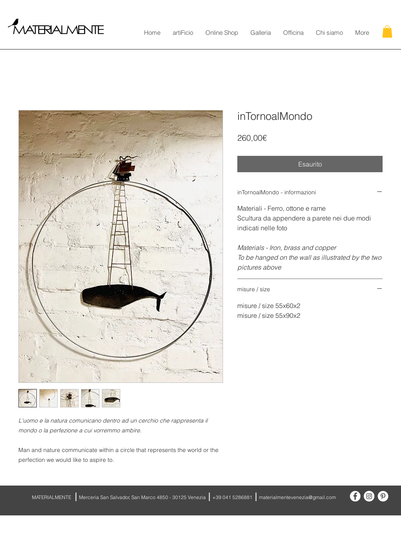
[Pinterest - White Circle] (383, 496)
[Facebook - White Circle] (355, 496)
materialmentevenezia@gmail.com (297, 497)
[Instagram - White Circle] (369, 496)
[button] (387, 31)
